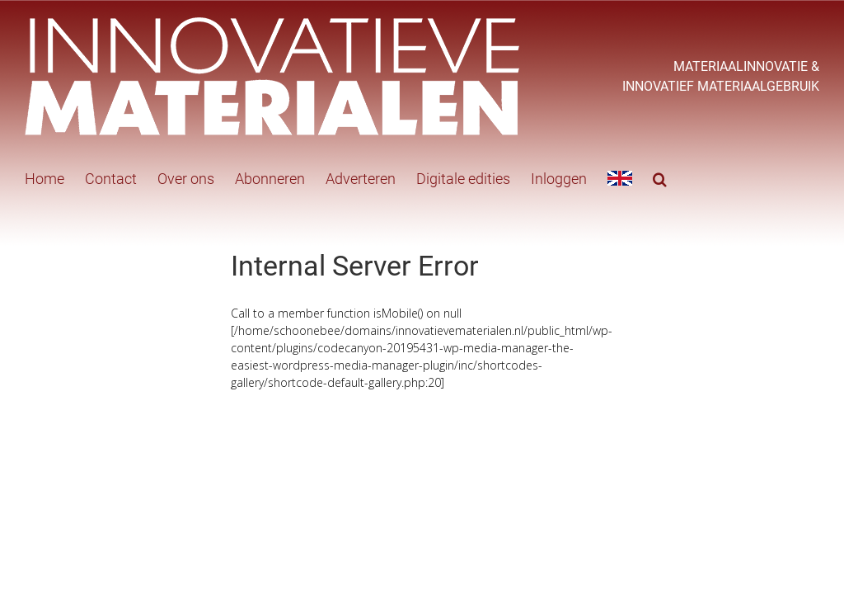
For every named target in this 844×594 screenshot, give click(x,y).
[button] (660, 177)
